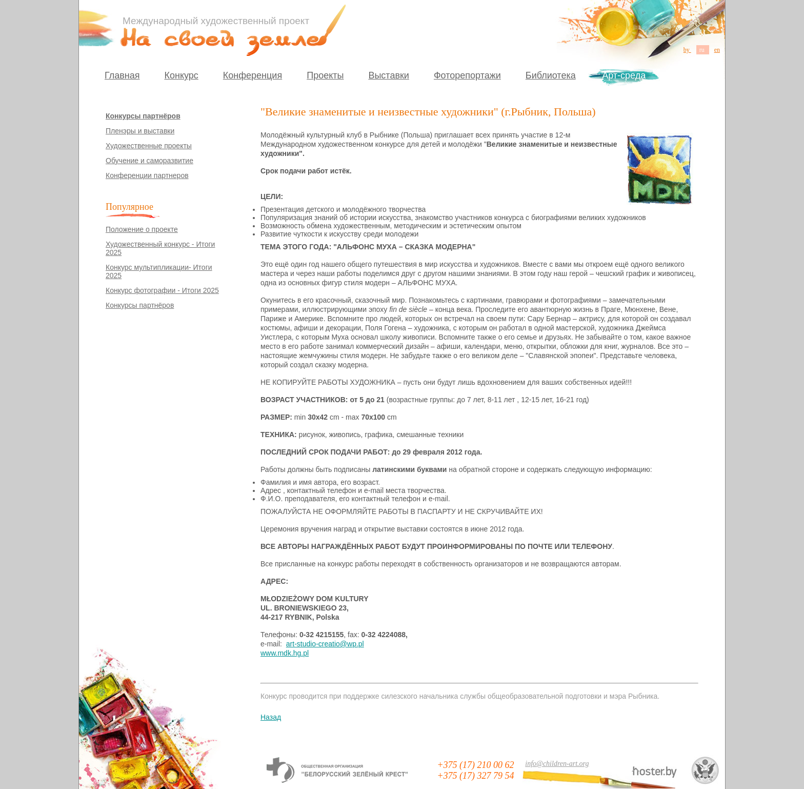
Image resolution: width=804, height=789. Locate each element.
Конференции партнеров (147, 175)
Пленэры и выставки (140, 131)
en (717, 49)
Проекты (325, 75)
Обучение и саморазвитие (149, 160)
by (687, 49)
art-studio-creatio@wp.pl (325, 644)
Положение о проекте (142, 229)
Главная (122, 75)
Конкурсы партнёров (143, 116)
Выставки (388, 75)
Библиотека (551, 75)
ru (702, 49)
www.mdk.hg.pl (284, 653)
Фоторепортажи (467, 75)
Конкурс (181, 75)
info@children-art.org (557, 763)
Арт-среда (624, 75)
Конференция (252, 75)
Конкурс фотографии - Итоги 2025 (162, 290)
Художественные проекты (149, 146)
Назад (270, 717)
